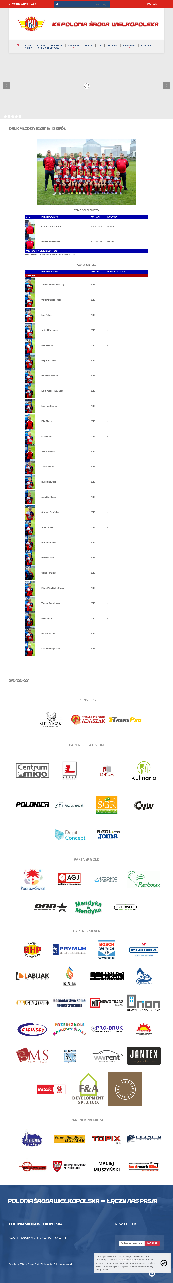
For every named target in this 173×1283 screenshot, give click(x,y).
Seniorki (73, 45)
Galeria (112, 45)
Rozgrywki (27, 1237)
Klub (28, 45)
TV (100, 45)
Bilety (88, 45)
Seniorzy (56, 45)
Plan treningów (48, 48)
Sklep (28, 48)
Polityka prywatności (63, 1264)
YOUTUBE (152, 4)
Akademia (129, 45)
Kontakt (147, 45)
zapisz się (152, 1243)
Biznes (41, 45)
